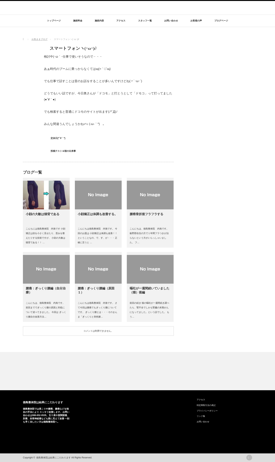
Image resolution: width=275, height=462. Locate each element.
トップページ (54, 20)
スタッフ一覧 (145, 20)
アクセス (120, 20)
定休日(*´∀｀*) (58, 138)
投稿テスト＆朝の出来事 (63, 151)
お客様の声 (196, 20)
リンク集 (201, 416)
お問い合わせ (171, 20)
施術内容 (99, 20)
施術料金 (77, 20)
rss (249, 457)
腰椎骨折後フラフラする (146, 214)
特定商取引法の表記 (206, 405)
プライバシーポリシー (207, 411)
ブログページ (221, 20)
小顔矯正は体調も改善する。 (97, 214)
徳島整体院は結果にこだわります (43, 402)
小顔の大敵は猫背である (42, 214)
